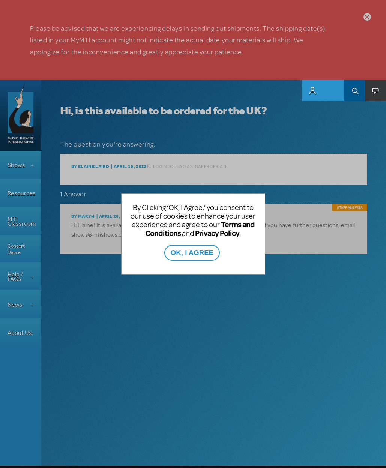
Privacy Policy (217, 233)
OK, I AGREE (192, 252)
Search (354, 90)
